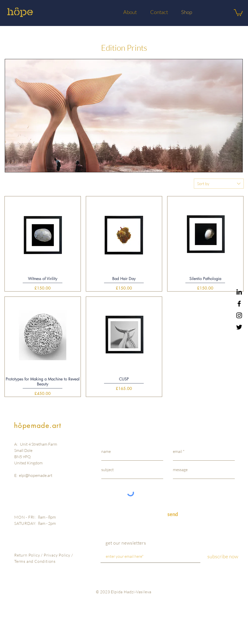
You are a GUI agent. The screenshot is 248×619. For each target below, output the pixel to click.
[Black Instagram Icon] (239, 315)
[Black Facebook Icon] (239, 304)
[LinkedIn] (239, 292)
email (177, 451)
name (106, 451)
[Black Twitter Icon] (239, 327)
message (180, 470)
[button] (238, 12)
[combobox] (219, 184)
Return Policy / (29, 555)
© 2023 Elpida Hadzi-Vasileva (123, 591)
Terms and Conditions (35, 561)
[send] (172, 514)
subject (107, 470)
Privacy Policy (57, 555)
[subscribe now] (222, 556)
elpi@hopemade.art (35, 475)
